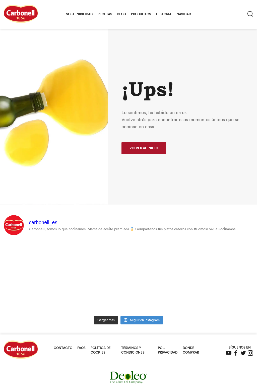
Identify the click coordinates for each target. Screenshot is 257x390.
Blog (121, 14)
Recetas (105, 14)
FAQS (81, 348)
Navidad (183, 14)
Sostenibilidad (79, 14)
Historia (163, 14)
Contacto (63, 348)
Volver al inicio (144, 148)
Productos (141, 14)
